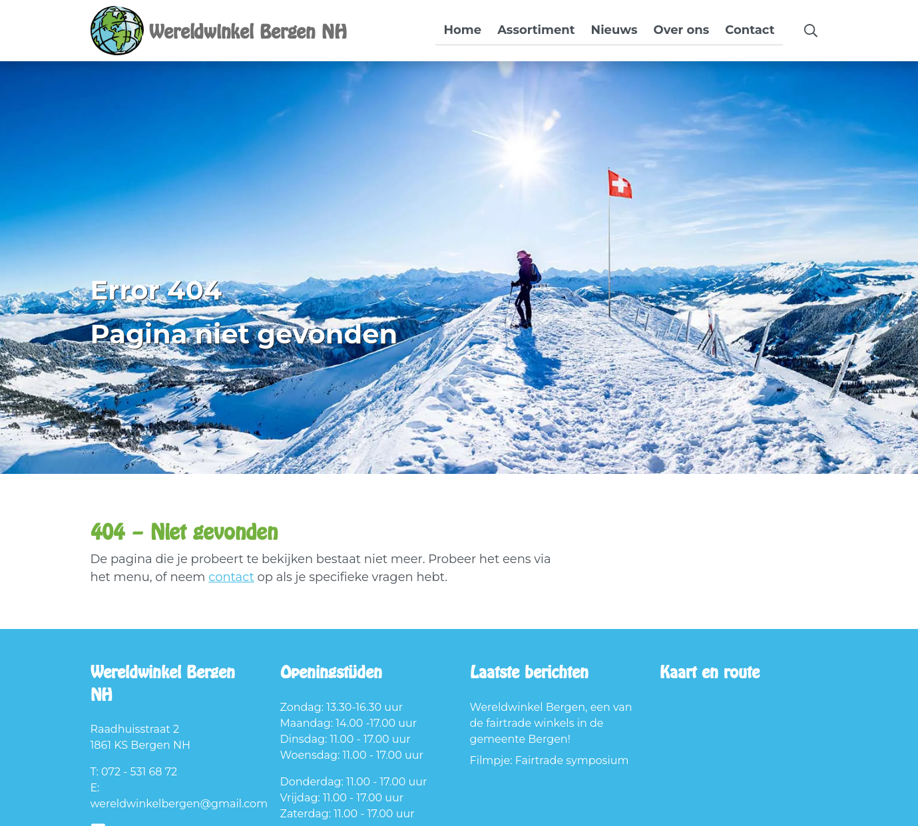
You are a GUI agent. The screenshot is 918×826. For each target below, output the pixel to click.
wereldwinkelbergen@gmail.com (179, 803)
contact (231, 577)
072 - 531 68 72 (139, 771)
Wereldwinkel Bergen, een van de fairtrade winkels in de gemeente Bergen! (551, 723)
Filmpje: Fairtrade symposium (549, 760)
